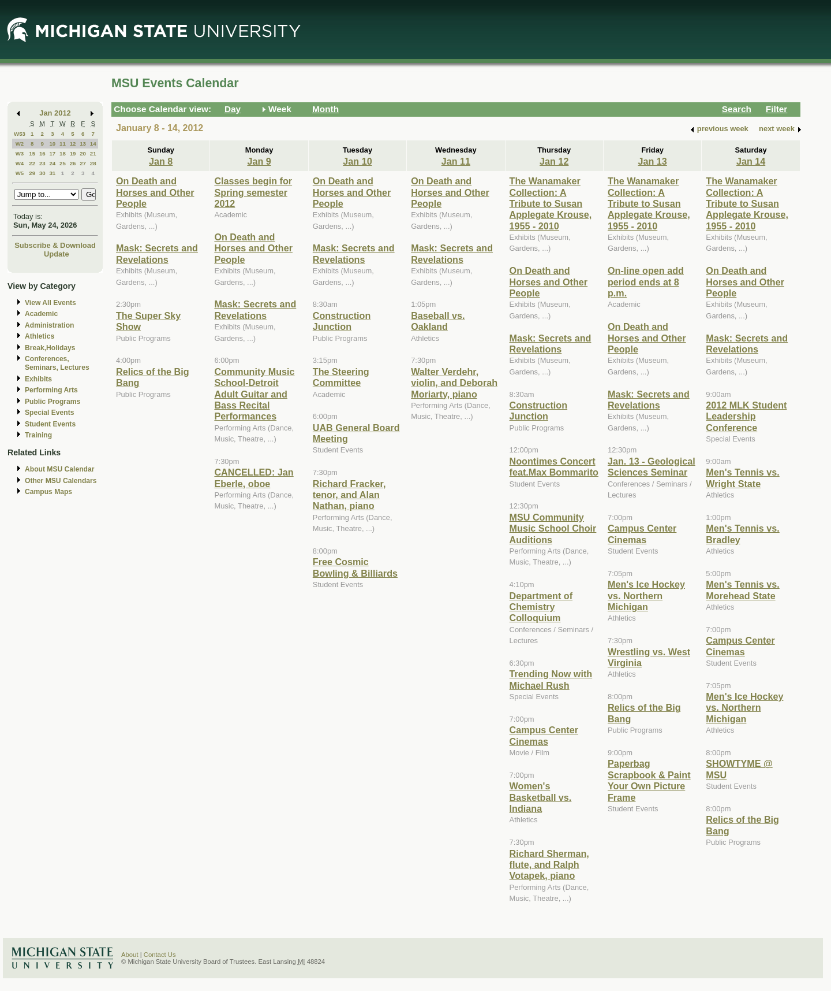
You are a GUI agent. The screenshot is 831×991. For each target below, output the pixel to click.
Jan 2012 (55, 113)
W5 (20, 173)
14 (93, 143)
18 (62, 153)
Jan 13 (652, 161)
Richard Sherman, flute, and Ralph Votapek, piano (549, 864)
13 (83, 143)
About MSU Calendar (59, 469)
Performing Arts (51, 390)
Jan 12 (554, 161)
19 (73, 153)
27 (83, 163)
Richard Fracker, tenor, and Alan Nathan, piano (349, 494)
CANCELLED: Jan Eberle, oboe (253, 477)
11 (62, 143)
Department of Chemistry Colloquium (541, 607)
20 (83, 153)
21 (93, 153)
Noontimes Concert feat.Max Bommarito (554, 466)
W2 (20, 143)
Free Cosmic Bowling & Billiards (355, 567)
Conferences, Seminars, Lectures (57, 363)
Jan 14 (750, 161)
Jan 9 (259, 161)
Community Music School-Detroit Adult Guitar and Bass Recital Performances (254, 394)
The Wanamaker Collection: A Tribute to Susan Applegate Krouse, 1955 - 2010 (551, 203)
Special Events (49, 413)
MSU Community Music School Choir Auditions (553, 528)
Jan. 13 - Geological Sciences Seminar (651, 466)
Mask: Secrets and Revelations (157, 253)
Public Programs (52, 402)
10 (52, 143)
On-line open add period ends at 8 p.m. (646, 281)
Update (56, 254)
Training (38, 435)
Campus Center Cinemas (544, 735)
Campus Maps (48, 492)
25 (62, 163)
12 (73, 143)
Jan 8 (161, 161)
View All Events (50, 303)
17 (52, 153)
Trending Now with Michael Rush (551, 679)
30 (42, 173)
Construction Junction (342, 321)
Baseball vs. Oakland (438, 321)
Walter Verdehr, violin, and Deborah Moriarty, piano (454, 382)
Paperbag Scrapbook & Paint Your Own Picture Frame (649, 780)
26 (73, 163)
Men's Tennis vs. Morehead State (742, 589)
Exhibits (38, 379)
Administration (49, 325)
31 (52, 173)
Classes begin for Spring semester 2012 (253, 192)
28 (93, 163)
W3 (20, 153)
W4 (20, 163)
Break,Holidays (50, 348)
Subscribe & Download (55, 245)
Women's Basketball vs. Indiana (541, 797)
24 (52, 163)
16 (42, 153)
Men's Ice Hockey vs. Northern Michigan (646, 595)
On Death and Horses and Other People (155, 192)
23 (42, 163)
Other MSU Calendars (61, 481)
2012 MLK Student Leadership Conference (746, 416)
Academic (41, 314)
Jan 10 (357, 161)
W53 (19, 134)
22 (32, 163)
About (129, 954)
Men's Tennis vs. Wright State (742, 477)
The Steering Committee (341, 377)
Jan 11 (455, 161)
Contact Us (160, 954)
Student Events (50, 424)
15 (32, 153)
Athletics (39, 336)
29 (32, 173)
